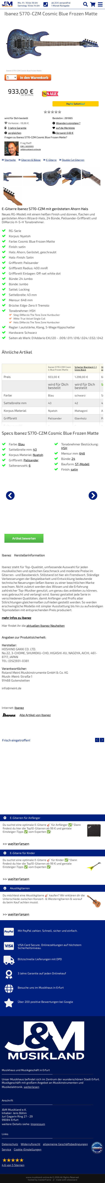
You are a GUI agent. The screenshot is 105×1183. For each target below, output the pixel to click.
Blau (21, 444)
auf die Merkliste (63, 127)
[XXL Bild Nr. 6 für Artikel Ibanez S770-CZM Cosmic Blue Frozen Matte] (13, 196)
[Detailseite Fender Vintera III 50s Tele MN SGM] (77, 774)
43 (35, 449)
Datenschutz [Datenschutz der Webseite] (10, 1144)
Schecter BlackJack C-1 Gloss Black (86, 368)
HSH (64, 448)
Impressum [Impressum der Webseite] (38, 1124)
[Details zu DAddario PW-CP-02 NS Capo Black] (19, 495)
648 (82, 453)
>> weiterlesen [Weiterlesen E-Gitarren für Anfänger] (16, 843)
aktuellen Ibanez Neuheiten (45, 625)
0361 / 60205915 (27, 146)
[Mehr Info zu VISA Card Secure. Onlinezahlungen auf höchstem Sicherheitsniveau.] (52, 946)
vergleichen (12, 132)
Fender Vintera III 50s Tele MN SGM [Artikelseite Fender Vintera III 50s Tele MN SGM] (78, 799)
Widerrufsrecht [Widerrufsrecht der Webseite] (30, 1144)
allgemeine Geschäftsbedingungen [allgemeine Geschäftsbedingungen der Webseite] (65, 1144)
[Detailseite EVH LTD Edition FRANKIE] (27, 774)
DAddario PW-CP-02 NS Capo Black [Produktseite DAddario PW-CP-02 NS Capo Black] (19, 524)
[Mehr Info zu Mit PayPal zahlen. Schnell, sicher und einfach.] (52, 932)
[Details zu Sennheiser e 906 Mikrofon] (69, 495)
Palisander (31, 460)
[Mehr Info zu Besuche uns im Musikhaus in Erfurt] (52, 989)
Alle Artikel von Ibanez (35, 715)
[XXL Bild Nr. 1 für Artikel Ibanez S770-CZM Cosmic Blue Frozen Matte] (13, 177)
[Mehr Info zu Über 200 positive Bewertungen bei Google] (52, 1003)
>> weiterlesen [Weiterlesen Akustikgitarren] (16, 914)
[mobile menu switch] (100, 3)
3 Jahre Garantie (15, 127)
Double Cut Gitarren (73, 159)
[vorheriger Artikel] (10, 495)
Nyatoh (38, 455)
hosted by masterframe (39, 1179)
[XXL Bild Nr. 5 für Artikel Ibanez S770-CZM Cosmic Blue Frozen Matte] (91, 177)
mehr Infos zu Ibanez (16, 618)
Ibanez (19, 708)
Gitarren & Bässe (31, 159)
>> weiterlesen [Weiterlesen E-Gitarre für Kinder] (16, 878)
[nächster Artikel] (93, 495)
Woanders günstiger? (66, 123)
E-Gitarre (51, 159)
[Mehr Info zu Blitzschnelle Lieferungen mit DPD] (52, 961)
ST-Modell (82, 464)
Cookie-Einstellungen (27, 1149)
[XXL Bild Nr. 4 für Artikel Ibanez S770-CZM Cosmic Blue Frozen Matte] (71, 177)
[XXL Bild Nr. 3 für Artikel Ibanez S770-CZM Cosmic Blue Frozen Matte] (52, 177)
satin (74, 469)
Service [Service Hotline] (6, 1149)
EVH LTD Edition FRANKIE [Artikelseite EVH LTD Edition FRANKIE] (27, 799)
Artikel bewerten (24, 538)
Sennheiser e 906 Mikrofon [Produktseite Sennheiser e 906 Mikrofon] (69, 523)
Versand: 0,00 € (62, 132)
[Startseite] (7, 4)
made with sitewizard (66, 1179)
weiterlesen (31, 1086)
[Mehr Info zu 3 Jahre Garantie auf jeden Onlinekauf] (52, 975)
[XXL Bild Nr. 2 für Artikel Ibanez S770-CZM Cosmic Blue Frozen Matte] (32, 177)
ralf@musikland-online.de (30, 149)
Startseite (10, 159)
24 (73, 459)
